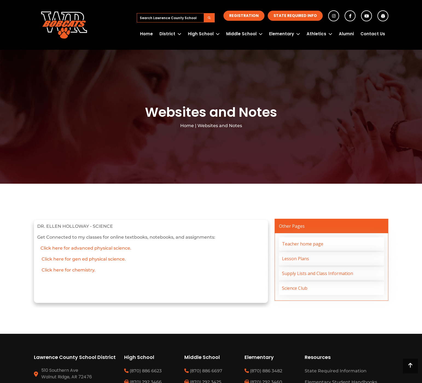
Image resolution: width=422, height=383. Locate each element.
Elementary (281, 34)
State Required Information (335, 370)
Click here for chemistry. (68, 270)
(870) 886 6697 (203, 370)
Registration (244, 15)
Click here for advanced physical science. (85, 248)
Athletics (316, 34)
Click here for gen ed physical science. (84, 259)
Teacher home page (302, 244)
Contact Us (372, 34)
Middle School (241, 34)
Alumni (346, 34)
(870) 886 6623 (143, 370)
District (167, 34)
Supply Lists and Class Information (317, 273)
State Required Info (295, 15)
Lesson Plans (295, 259)
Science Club (294, 288)
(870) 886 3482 (263, 370)
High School (201, 34)
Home (146, 34)
